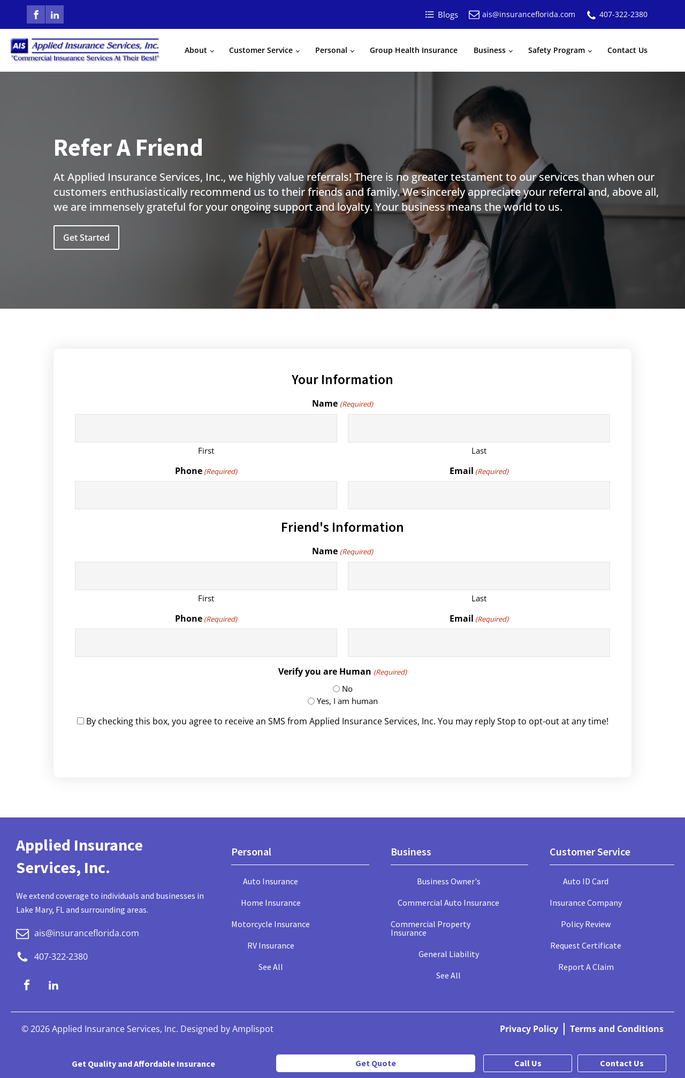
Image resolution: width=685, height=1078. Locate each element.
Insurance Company (586, 902)
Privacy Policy (529, 1029)
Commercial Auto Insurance (448, 902)
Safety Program (556, 50)
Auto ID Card (585, 881)
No (347, 688)
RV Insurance (270, 945)
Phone (206, 471)
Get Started (86, 237)
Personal (331, 50)
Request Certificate (585, 945)
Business (490, 50)
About (196, 50)
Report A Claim (586, 966)
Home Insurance (271, 902)
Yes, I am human (347, 700)
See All (270, 966)
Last (478, 450)
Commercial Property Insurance (430, 928)
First (206, 450)
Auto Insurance (270, 881)
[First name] (206, 428)
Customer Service (261, 50)
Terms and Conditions (617, 1029)
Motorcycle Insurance (270, 924)
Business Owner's (449, 881)
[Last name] (479, 428)
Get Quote (375, 1063)
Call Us (528, 1063)
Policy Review (586, 924)
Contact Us (627, 50)
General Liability (448, 954)
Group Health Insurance (414, 50)
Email (479, 471)
